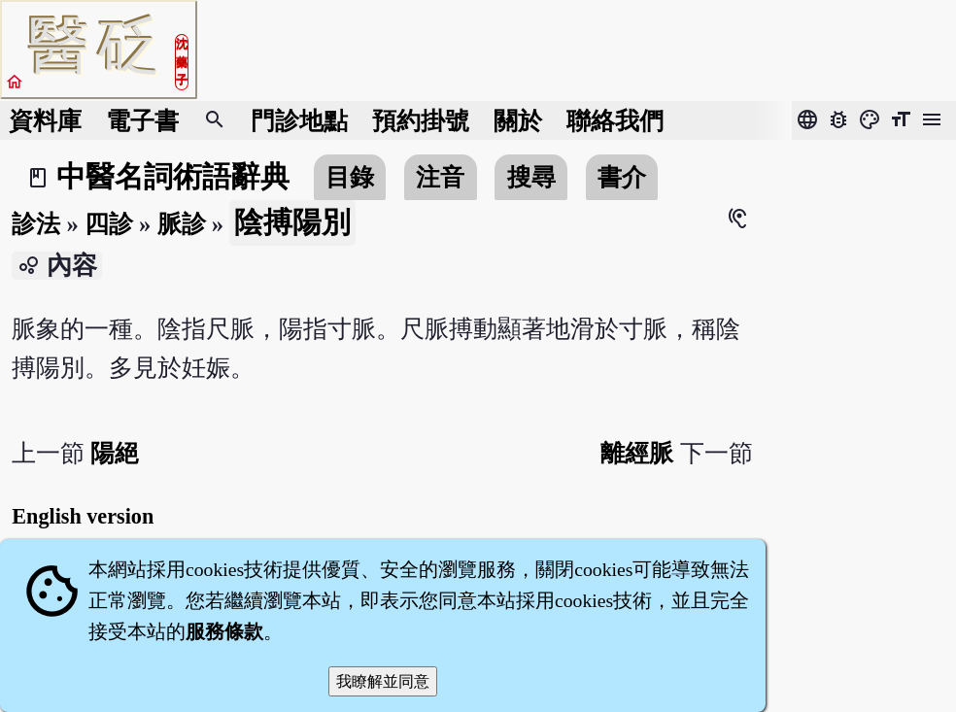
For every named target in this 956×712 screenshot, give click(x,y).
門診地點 (299, 121)
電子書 (142, 121)
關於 (518, 121)
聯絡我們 (615, 121)
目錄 (349, 177)
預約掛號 (420, 121)
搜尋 (531, 177)
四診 (109, 224)
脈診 (181, 224)
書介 (622, 177)
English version (83, 516)
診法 (36, 224)
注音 (440, 177)
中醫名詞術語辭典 (173, 176)
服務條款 (224, 631)
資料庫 (45, 121)
